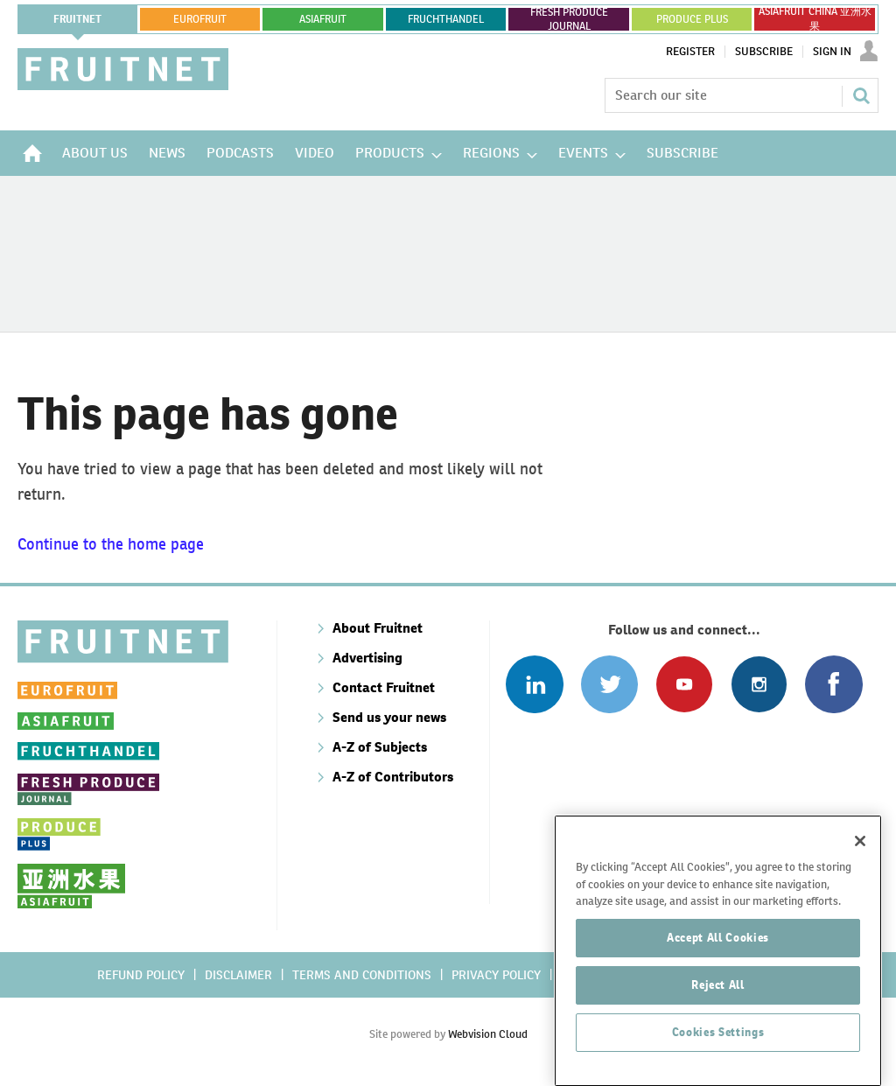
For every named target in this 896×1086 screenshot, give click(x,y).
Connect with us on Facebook (833, 683)
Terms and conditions (361, 975)
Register (690, 52)
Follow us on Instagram (759, 683)
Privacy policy (496, 975)
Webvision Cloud (488, 1033)
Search (861, 95)
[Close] (860, 945)
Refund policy (141, 975)
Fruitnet (77, 19)
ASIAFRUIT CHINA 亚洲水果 (815, 19)
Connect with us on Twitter (609, 683)
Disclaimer (238, 975)
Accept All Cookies (718, 1041)
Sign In (832, 52)
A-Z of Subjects (379, 747)
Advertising (367, 657)
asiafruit (322, 19)
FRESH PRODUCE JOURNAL (569, 19)
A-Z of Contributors (392, 776)
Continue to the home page (111, 544)
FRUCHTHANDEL (446, 19)
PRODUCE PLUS (692, 19)
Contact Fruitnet (383, 687)
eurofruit (200, 19)
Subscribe (764, 52)
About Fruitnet (377, 628)
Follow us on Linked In (534, 683)
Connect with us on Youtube (683, 683)
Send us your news (389, 717)
